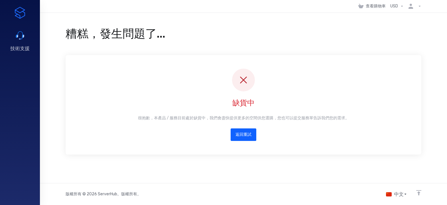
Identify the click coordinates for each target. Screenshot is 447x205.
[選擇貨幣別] (397, 6)
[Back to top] (419, 193)
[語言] (396, 194)
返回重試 (243, 134)
